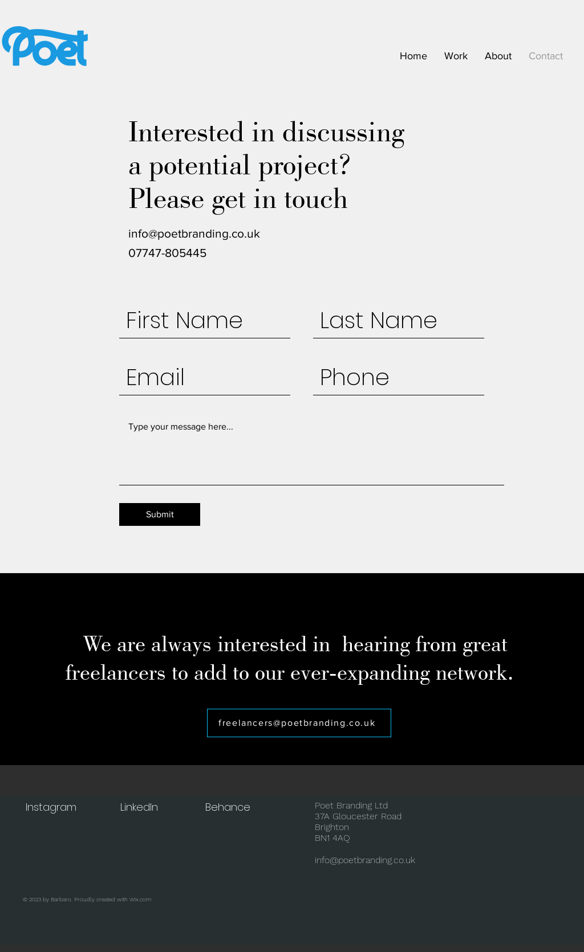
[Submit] (159, 514)
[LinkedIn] (140, 807)
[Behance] (228, 807)
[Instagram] (51, 807)
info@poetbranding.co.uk (194, 233)
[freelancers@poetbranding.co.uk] (299, 723)
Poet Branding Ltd (351, 805)
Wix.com (140, 899)
